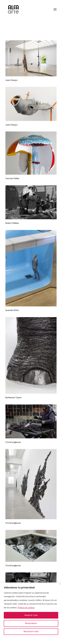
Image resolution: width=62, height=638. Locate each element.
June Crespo (11, 80)
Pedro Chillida (12, 223)
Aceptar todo (31, 615)
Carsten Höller (12, 178)
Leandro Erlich (12, 310)
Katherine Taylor (13, 397)
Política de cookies (26, 607)
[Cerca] (60, 584)
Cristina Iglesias (13, 442)
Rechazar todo (31, 631)
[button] (55, 9)
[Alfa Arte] (13, 9)
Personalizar (31, 623)
